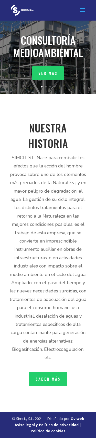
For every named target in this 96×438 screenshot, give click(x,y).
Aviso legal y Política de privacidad (47, 424)
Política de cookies (48, 430)
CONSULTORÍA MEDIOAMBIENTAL (48, 46)
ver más (48, 73)
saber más (48, 379)
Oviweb (77, 418)
